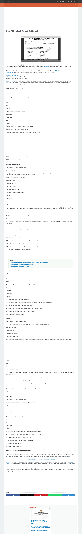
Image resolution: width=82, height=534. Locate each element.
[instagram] (69, 1)
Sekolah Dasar (22, 68)
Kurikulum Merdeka (42, 4)
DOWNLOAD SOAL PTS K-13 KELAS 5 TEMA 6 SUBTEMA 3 (29, 477)
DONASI (50, 4)
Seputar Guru (20, 4)
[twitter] (66, 1)
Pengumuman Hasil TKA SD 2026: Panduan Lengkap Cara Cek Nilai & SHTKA (66, 23)
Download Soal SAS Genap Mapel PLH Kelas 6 (20, 280)
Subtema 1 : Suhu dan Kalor (12, 79)
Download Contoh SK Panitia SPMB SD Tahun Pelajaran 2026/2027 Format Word (66, 29)
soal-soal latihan (32, 482)
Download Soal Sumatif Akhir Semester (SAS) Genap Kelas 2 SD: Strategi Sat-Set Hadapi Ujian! (29, 276)
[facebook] (64, 1)
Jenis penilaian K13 (10, 85)
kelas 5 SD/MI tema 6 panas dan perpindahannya (19, 74)
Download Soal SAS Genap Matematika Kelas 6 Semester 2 (22, 278)
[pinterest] (29, 517)
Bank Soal (33, 4)
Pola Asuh (27, 4)
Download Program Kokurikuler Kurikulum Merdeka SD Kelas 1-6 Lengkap (65, 44)
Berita (13, 4)
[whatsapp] (75, 1)
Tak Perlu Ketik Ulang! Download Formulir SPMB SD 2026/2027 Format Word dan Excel (65, 39)
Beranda (8, 4)
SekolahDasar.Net (42, 532)
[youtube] (58, 1)
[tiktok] (61, 1)
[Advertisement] (29, 17)
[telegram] (72, 1)
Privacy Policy (41, 529)
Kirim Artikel (57, 4)
